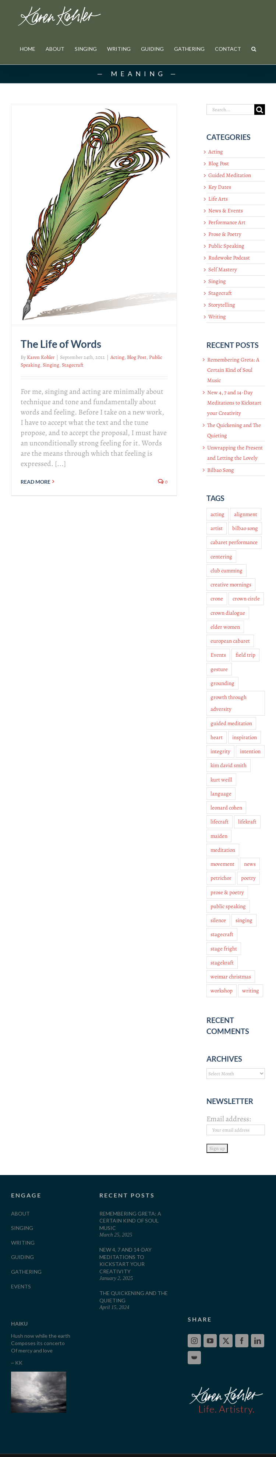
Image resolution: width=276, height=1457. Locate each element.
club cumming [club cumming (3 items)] (226, 570)
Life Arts (218, 198)
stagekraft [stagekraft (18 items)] (222, 962)
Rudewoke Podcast (229, 257)
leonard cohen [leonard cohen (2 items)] (226, 807)
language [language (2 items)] (220, 793)
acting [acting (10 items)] (217, 514)
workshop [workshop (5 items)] (221, 990)
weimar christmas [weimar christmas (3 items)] (230, 976)
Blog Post (136, 357)
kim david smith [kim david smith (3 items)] (228, 765)
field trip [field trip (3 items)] (245, 655)
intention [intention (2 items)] (250, 751)
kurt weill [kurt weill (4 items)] (221, 779)
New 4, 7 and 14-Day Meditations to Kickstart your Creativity (234, 403)
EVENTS (21, 1286)
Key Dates (219, 187)
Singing (51, 364)
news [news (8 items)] (250, 864)
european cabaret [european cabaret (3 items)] (230, 641)
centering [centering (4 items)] (221, 556)
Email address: (228, 1119)
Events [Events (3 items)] (218, 655)
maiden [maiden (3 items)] (218, 836)
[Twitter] (226, 1340)
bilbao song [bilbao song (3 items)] (245, 528)
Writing (217, 316)
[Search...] (230, 109)
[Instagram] (194, 1340)
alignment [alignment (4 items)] (245, 514)
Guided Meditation (229, 175)
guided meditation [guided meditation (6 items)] (231, 723)
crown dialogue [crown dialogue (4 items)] (227, 613)
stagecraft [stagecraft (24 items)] (221, 934)
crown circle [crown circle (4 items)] (246, 598)
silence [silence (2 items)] (218, 920)
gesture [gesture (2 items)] (219, 669)
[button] (253, 48)
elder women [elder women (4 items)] (225, 627)
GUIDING (22, 1257)
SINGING (22, 1228)
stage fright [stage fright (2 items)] (223, 948)
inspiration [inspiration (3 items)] (244, 737)
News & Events (225, 210)
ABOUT (20, 1213)
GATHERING (26, 1272)
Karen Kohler (40, 357)
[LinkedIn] (257, 1340)
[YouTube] (210, 1340)
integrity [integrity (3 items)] (220, 751)
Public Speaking (226, 246)
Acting (117, 357)
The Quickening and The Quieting (133, 1296)
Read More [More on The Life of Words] (35, 482)
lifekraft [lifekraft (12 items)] (247, 821)
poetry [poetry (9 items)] (248, 878)
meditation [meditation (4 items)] (222, 850)
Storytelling (221, 304)
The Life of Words (61, 344)
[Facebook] (241, 1340)
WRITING (23, 1242)
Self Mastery (222, 269)
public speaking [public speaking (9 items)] (228, 906)
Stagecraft (73, 364)
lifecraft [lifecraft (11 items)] (219, 821)
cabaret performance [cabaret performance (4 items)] (234, 542)
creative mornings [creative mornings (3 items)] (230, 584)
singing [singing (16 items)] (244, 920)
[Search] (259, 109)
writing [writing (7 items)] (250, 990)
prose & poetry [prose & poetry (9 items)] (227, 892)
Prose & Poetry (224, 234)
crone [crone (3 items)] (216, 598)
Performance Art (226, 222)
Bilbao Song (220, 470)
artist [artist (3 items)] (216, 528)
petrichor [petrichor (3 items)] (220, 878)
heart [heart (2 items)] (216, 737)
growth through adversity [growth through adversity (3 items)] (228, 703)
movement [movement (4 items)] (222, 864)
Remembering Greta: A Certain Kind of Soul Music (233, 370)
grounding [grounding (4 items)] (222, 683)
